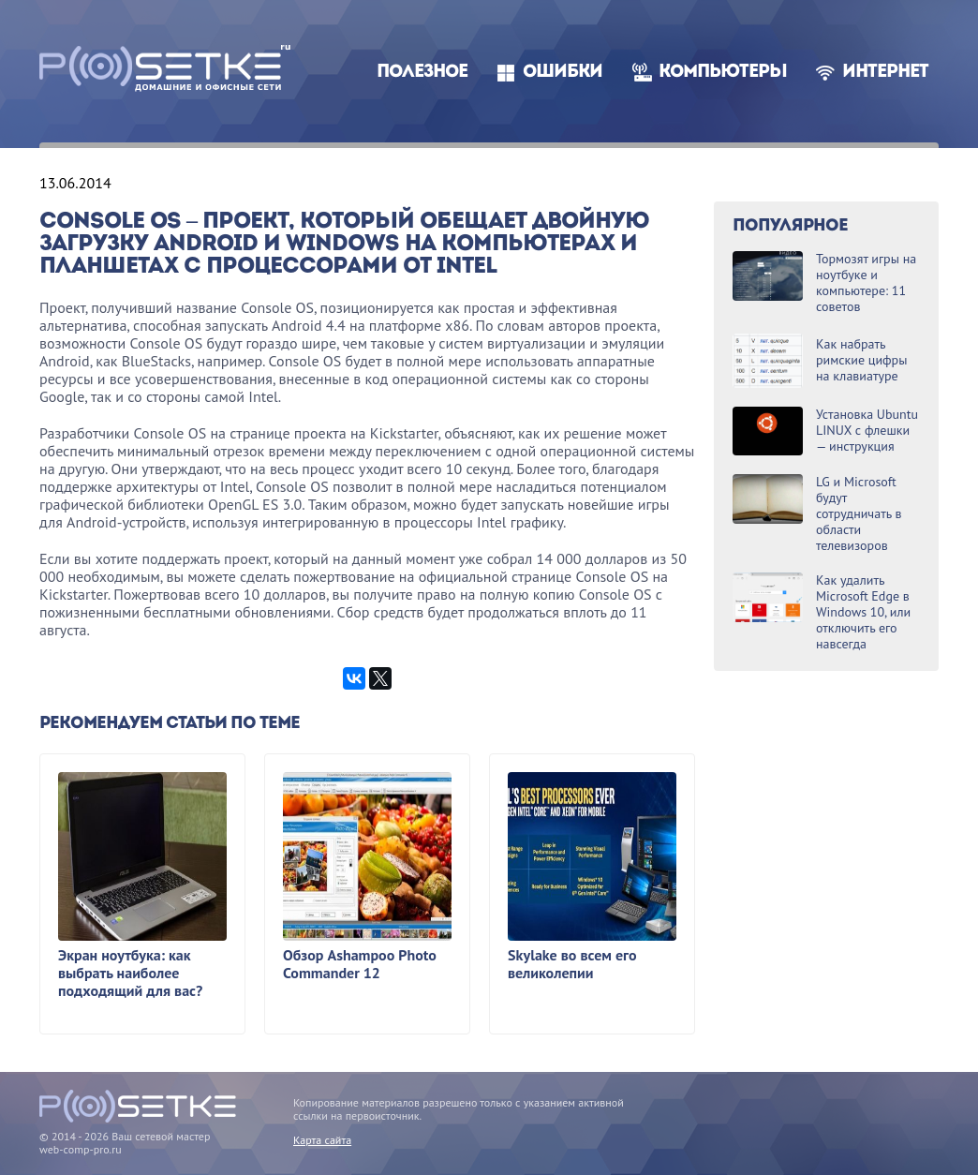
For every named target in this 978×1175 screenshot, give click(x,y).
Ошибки (562, 73)
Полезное (422, 73)
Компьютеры (723, 73)
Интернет (885, 73)
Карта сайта (322, 1140)
